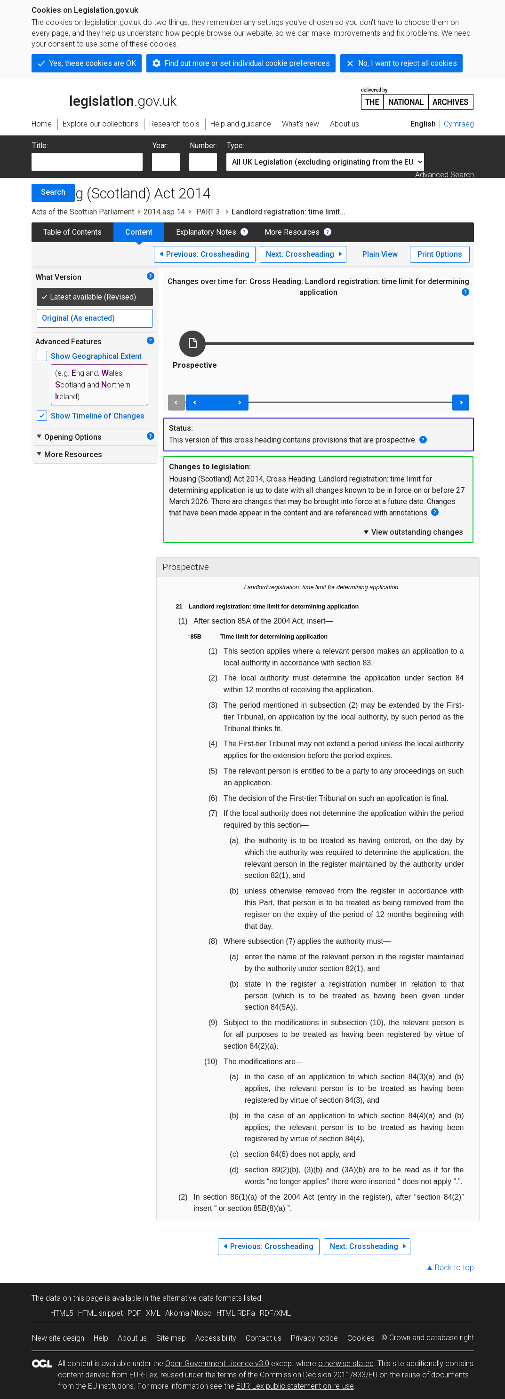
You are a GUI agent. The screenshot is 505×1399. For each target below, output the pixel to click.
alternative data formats (202, 1298)
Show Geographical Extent (96, 356)
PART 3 (208, 211)
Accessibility (215, 1338)
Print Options (439, 254)
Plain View (380, 254)
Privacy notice (314, 1338)
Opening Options (68, 437)
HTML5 (61, 1313)
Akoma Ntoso (188, 1313)
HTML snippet (100, 1313)
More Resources (292, 232)
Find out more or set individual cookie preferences (247, 63)
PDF (134, 1313)
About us (132, 1338)
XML (153, 1313)
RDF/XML (275, 1313)
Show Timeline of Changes (97, 415)
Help (101, 1338)
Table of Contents (72, 232)
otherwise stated (346, 1363)
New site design (58, 1338)
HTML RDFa (235, 1313)
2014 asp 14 (164, 211)
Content (138, 232)
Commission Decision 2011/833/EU (318, 1374)
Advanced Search (444, 174)
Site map (171, 1338)
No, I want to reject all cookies (407, 63)
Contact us (263, 1338)
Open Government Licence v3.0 (217, 1363)
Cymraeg (459, 123)
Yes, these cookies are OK (92, 63)
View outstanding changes (412, 532)
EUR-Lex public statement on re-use (295, 1386)
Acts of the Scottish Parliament (83, 211)
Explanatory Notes (206, 232)
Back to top (454, 1267)
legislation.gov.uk (104, 98)
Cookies (361, 1338)
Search (53, 192)
